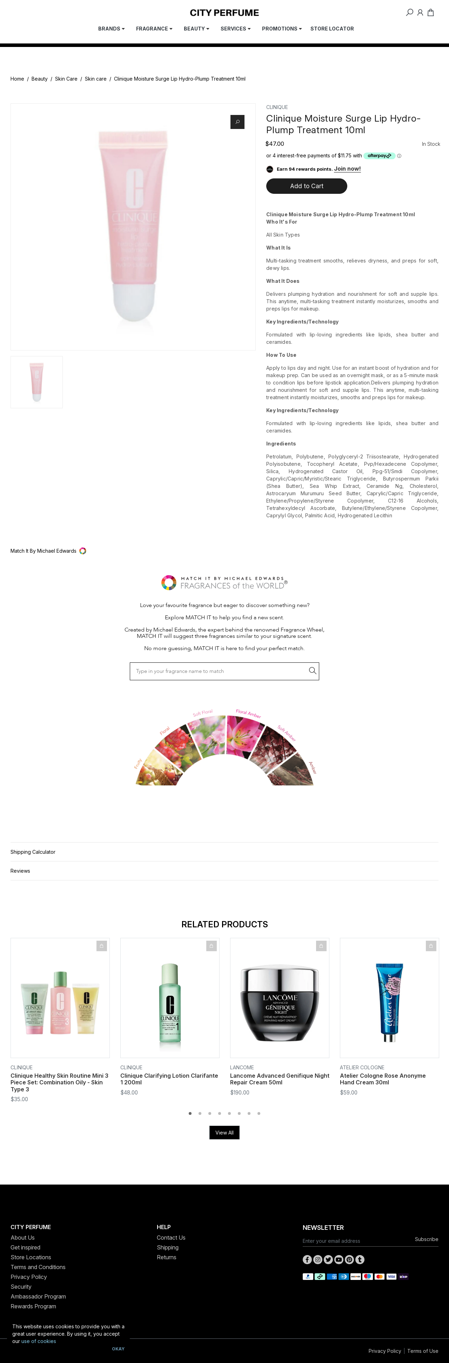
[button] (224, 550)
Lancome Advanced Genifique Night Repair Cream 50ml (279, 1079)
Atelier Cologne (362, 1067)
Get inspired (25, 1247)
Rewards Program (33, 1306)
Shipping (168, 1247)
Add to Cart (306, 186)
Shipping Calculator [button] (33, 852)
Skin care (96, 79)
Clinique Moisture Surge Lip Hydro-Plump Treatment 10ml (180, 79)
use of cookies (38, 1341)
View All (224, 1133)
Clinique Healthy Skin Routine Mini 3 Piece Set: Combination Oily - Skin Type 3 (59, 1082)
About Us (23, 1237)
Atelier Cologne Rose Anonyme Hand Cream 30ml (383, 1079)
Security (21, 1286)
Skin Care (66, 79)
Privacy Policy (29, 1276)
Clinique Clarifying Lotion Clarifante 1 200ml (169, 1079)
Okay (118, 1348)
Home (17, 79)
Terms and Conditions (38, 1266)
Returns (166, 1257)
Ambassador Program (38, 1296)
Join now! (347, 168)
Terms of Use (422, 1351)
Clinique (277, 107)
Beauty (40, 79)
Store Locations (31, 1257)
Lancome (242, 1067)
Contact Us (171, 1237)
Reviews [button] (20, 871)
